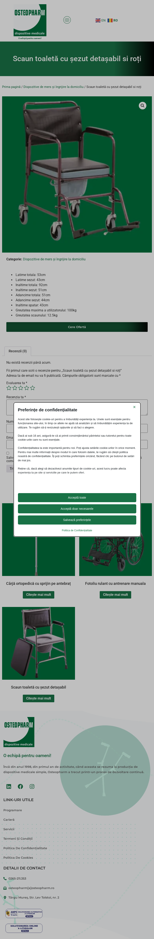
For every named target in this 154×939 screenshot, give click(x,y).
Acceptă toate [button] (77, 497)
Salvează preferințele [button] (77, 520)
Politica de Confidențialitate (77, 530)
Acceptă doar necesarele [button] (77, 508)
